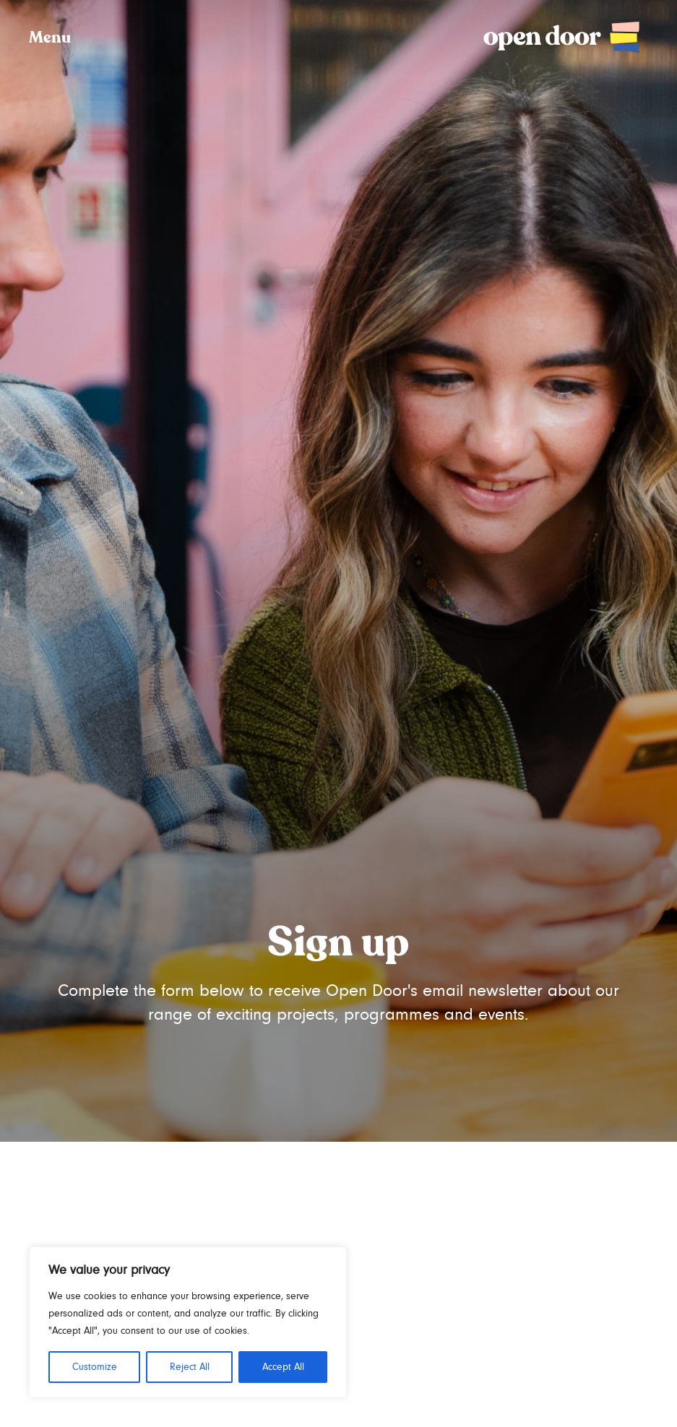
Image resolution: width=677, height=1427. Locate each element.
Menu (50, 38)
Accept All (283, 1367)
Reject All (190, 1367)
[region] (188, 1322)
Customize (94, 1367)
